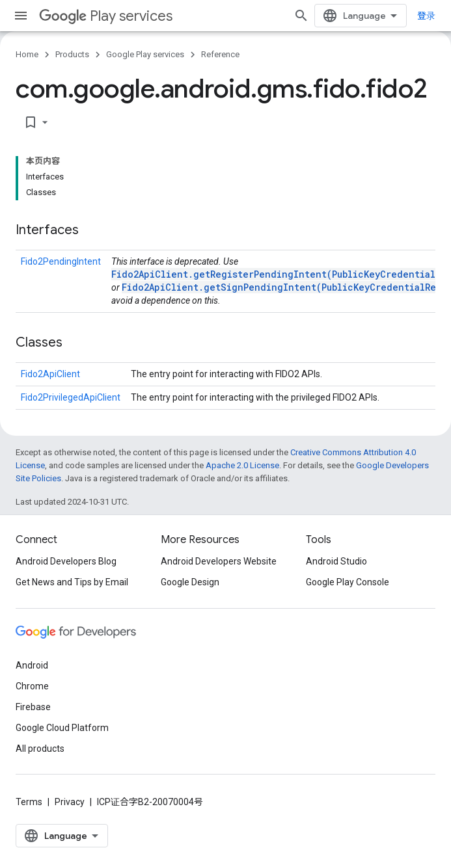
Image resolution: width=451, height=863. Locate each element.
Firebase (33, 707)
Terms (29, 802)
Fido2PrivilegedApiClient (70, 397)
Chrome (32, 686)
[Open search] (301, 15)
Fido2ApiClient (50, 374)
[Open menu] (21, 15)
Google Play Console (347, 582)
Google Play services (145, 54)
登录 (426, 15)
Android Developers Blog (66, 561)
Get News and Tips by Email (72, 582)
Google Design (190, 582)
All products (40, 748)
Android (32, 665)
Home (27, 54)
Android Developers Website (219, 561)
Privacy (70, 802)
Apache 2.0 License (242, 465)
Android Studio (336, 561)
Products (72, 54)
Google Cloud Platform (62, 728)
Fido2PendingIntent (61, 261)
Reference (220, 54)
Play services (105, 16)
